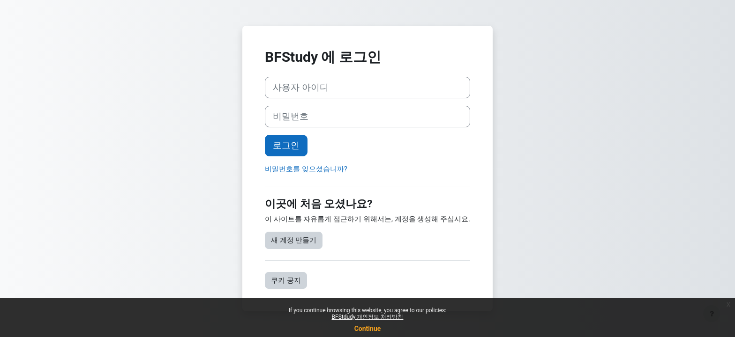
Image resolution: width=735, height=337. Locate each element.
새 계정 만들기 (293, 240)
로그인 (286, 145)
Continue (367, 328)
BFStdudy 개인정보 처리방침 (368, 317)
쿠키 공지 (286, 280)
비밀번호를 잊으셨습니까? (306, 169)
